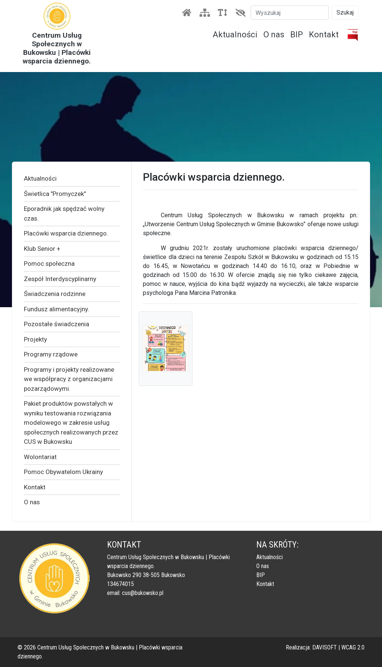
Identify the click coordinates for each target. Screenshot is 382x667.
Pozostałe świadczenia (56, 324)
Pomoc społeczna (49, 263)
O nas (273, 34)
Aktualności (235, 34)
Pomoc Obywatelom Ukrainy (63, 472)
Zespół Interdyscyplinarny (60, 279)
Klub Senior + (42, 248)
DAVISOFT (324, 647)
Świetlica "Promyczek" (55, 193)
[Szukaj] (290, 13)
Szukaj (345, 12)
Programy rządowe (51, 354)
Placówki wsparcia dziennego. (66, 233)
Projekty (35, 339)
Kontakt (324, 34)
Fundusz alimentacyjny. (56, 309)
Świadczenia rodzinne (54, 293)
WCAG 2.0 (352, 647)
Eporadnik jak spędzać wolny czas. (64, 213)
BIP (296, 34)
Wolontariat (40, 457)
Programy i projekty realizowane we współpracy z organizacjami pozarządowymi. (69, 379)
